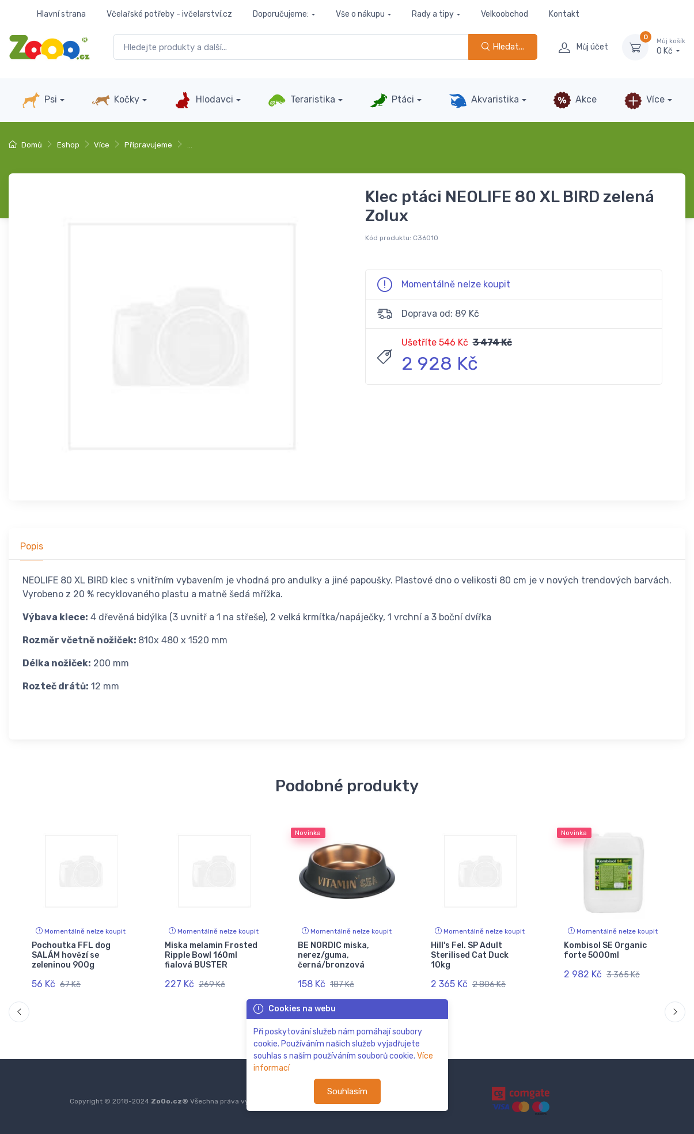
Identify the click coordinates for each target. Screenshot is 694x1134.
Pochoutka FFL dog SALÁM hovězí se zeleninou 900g (71, 955)
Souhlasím (347, 1091)
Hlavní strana (61, 14)
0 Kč (671, 46)
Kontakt (564, 14)
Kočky (115, 100)
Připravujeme (148, 145)
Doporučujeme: (281, 14)
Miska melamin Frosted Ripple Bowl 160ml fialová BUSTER (211, 955)
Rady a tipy (433, 14)
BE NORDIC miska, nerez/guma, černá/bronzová (333, 955)
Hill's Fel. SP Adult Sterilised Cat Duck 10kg (470, 955)
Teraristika (301, 100)
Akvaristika (484, 100)
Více (644, 100)
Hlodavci (203, 100)
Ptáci (391, 100)
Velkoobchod (504, 14)
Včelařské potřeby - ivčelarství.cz (169, 14)
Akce (575, 100)
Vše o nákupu (360, 14)
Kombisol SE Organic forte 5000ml (605, 950)
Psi (39, 100)
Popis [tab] (31, 546)
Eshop (68, 145)
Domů (25, 145)
